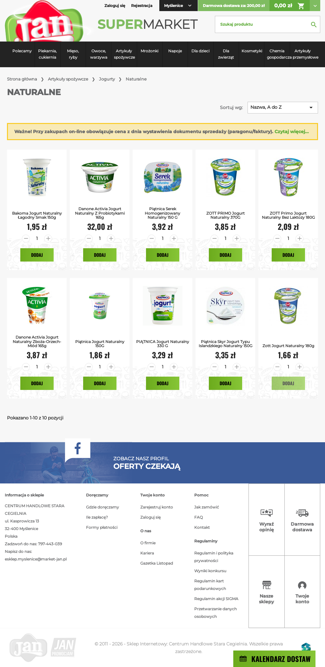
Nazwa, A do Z (282, 107)
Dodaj (37, 254)
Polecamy (22, 51)
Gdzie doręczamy (102, 507)
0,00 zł (289, 6)
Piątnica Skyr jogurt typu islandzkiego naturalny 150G (225, 344)
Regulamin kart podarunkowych (210, 585)
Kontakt (202, 527)
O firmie (148, 543)
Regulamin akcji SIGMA (216, 598)
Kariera (147, 553)
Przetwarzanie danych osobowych (215, 612)
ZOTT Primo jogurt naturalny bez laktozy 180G (288, 215)
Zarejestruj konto (156, 507)
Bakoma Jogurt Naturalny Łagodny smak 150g (37, 215)
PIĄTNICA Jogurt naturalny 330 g (162, 344)
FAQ (198, 517)
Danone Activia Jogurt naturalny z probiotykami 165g (100, 213)
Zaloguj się (150, 517)
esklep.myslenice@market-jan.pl (36, 559)
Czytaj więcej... (292, 131)
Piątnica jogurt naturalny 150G (99, 344)
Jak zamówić (206, 507)
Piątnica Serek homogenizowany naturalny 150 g (162, 213)
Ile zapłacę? (97, 517)
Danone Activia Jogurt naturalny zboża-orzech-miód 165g (37, 341)
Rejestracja (141, 5)
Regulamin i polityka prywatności (213, 557)
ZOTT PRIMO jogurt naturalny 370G (225, 215)
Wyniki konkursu (210, 570)
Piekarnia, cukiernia (47, 54)
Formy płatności (101, 527)
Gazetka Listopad (156, 563)
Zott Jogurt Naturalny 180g (288, 346)
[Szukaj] (267, 24)
